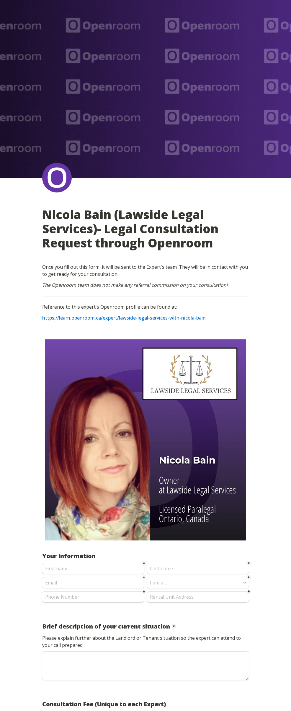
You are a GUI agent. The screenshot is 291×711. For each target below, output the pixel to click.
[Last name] (198, 568)
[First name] (93, 568)
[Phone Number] (93, 597)
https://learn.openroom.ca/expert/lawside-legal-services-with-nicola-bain (124, 318)
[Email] (93, 582)
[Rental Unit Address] (198, 597)
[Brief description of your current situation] (145, 666)
